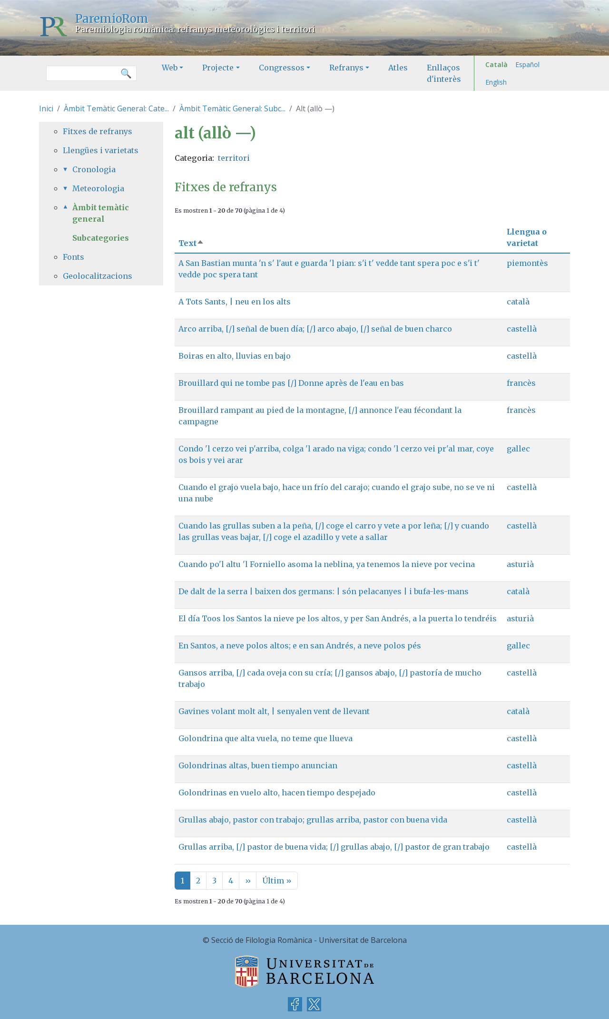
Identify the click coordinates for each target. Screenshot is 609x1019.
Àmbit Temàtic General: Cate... (116, 108)
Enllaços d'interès (444, 73)
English (496, 82)
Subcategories (100, 238)
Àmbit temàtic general (100, 213)
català (518, 301)
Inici (46, 108)
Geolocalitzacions (97, 276)
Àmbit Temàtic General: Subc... (232, 108)
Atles (398, 67)
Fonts (73, 257)
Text (191, 243)
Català (496, 64)
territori (234, 158)
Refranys (346, 67)
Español (527, 64)
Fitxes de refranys (97, 131)
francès (521, 383)
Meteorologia (98, 188)
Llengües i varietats (100, 150)
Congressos (281, 67)
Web (169, 67)
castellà (522, 328)
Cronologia (94, 169)
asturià (520, 564)
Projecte (218, 67)
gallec (518, 448)
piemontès (527, 263)
